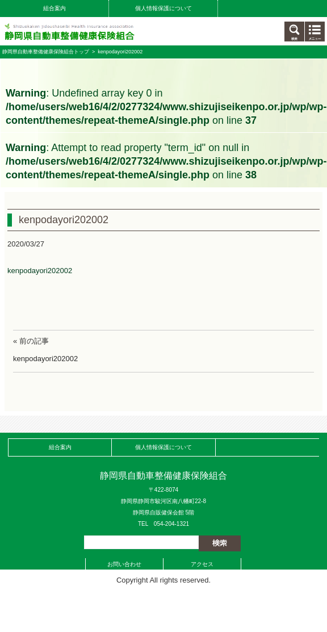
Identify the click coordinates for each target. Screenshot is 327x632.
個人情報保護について (163, 8)
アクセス (202, 564)
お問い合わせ (124, 564)
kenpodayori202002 (39, 270)
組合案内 (54, 8)
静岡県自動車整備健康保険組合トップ (45, 52)
